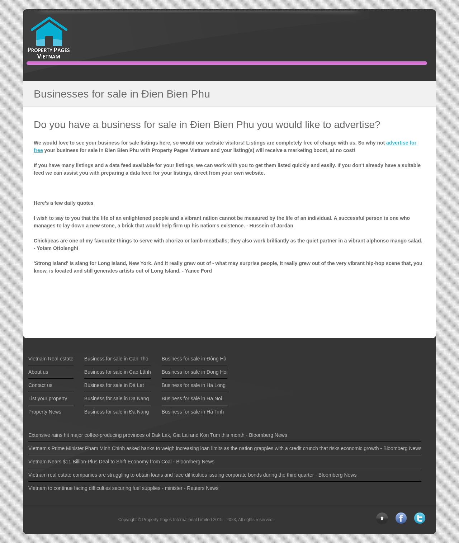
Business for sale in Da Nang (116, 398)
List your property (47, 398)
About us (38, 372)
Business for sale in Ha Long (194, 385)
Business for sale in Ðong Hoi (195, 372)
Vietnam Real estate (51, 359)
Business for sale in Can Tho (116, 359)
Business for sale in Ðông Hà (194, 359)
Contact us (40, 385)
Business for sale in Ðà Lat (114, 385)
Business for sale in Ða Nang (116, 412)
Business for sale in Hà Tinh (193, 412)
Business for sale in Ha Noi (192, 398)
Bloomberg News (268, 435)
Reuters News (202, 488)
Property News (44, 412)
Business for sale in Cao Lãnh (117, 372)
